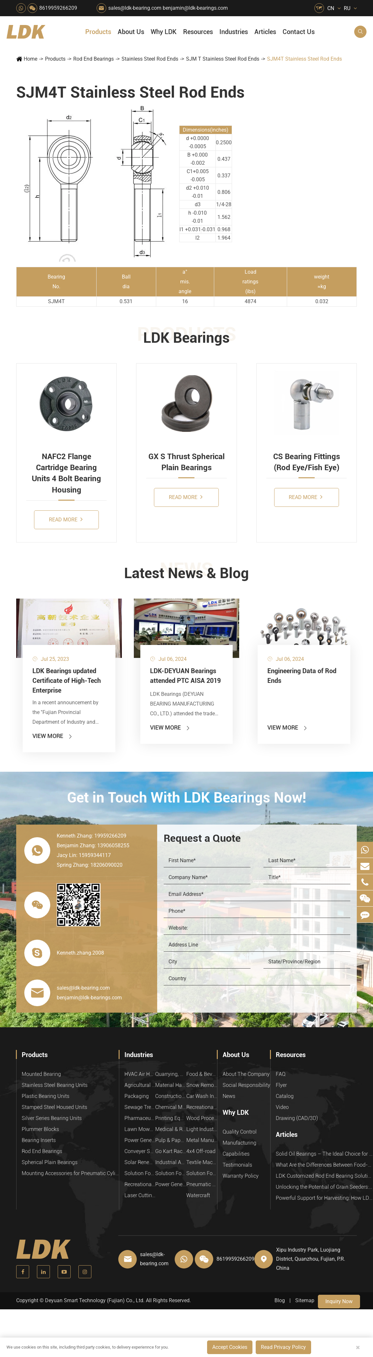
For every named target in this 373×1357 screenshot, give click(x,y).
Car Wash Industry (201, 1096)
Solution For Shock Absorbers (170, 1173)
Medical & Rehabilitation (170, 1129)
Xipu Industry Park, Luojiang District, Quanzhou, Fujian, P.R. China (310, 1259)
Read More (66, 519)
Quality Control (240, 1132)
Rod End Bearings (93, 59)
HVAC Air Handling (139, 1074)
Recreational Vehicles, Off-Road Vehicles (139, 1184)
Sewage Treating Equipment (139, 1107)
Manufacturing (239, 1143)
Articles (265, 32)
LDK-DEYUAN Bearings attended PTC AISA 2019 (185, 675)
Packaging (136, 1096)
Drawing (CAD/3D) (297, 1118)
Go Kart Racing (170, 1151)
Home (30, 59)
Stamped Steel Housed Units (54, 1107)
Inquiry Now (339, 1301)
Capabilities (236, 1154)
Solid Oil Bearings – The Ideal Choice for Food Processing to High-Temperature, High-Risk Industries (324, 1154)
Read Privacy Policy (283, 1347)
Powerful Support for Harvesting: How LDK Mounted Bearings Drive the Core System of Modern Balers (324, 1198)
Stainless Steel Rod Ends (150, 59)
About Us (131, 32)
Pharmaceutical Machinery (139, 1118)
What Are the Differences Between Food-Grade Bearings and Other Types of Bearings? (324, 1165)
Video (282, 1107)
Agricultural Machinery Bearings (139, 1085)
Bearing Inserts (39, 1140)
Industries (233, 32)
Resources (198, 32)
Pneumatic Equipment (201, 1184)
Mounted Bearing (41, 1074)
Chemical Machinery (170, 1107)
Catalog (285, 1096)
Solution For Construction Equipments (201, 1173)
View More (52, 735)
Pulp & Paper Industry (170, 1140)
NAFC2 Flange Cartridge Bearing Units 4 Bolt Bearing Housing (66, 473)
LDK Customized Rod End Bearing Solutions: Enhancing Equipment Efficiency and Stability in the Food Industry (324, 1176)
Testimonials (237, 1165)
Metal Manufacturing (201, 1140)
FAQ (281, 1074)
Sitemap (304, 1300)
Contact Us (299, 32)
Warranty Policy (241, 1176)
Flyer (281, 1085)
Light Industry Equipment (201, 1129)
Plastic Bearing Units (45, 1096)
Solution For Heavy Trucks (139, 1173)
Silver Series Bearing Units (52, 1118)
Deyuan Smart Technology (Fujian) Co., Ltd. (95, 1300)
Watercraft (198, 1195)
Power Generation (170, 1184)
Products (98, 32)
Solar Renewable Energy (139, 1162)
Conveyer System (139, 1151)
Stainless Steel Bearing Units (54, 1085)
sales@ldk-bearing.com (134, 8)
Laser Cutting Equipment (139, 1195)
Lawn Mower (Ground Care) (139, 1129)
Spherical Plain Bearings (49, 1162)
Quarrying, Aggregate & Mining (170, 1074)
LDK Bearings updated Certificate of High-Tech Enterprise (66, 680)
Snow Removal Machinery (201, 1085)
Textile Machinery (201, 1162)
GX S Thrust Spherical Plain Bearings (186, 462)
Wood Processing (201, 1118)
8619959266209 (58, 8)
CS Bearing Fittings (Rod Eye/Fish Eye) (306, 462)
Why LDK (164, 32)
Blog (279, 1300)
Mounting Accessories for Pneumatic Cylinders (70, 1173)
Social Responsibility (246, 1085)
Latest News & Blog (186, 573)
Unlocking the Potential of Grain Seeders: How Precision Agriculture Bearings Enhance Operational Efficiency (324, 1187)
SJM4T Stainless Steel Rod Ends (304, 59)
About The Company (246, 1074)
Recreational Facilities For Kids (201, 1107)
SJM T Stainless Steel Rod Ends (222, 59)
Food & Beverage (201, 1074)
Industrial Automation (170, 1162)
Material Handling (170, 1085)
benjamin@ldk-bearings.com (195, 8)
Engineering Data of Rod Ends (301, 675)
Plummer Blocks (40, 1129)
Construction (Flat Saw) (170, 1096)
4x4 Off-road (201, 1151)
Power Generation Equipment (139, 1140)
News (229, 1096)
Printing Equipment (170, 1118)
